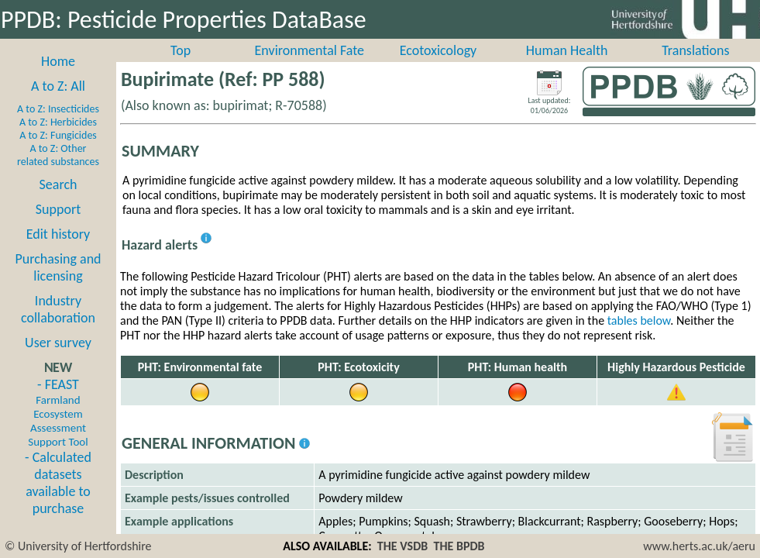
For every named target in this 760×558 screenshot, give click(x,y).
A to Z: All (58, 86)
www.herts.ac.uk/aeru (699, 546)
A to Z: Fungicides (58, 135)
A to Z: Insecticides (58, 108)
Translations (695, 50)
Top (180, 50)
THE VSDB (402, 546)
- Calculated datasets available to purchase (58, 483)
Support (58, 209)
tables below (639, 320)
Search (58, 184)
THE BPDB (458, 546)
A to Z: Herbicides (58, 122)
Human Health (567, 50)
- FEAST (58, 412)
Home (58, 61)
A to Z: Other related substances (58, 155)
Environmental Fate (309, 50)
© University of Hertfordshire (78, 546)
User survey (58, 342)
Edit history (58, 234)
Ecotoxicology (438, 50)
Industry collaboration (58, 309)
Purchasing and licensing (58, 267)
